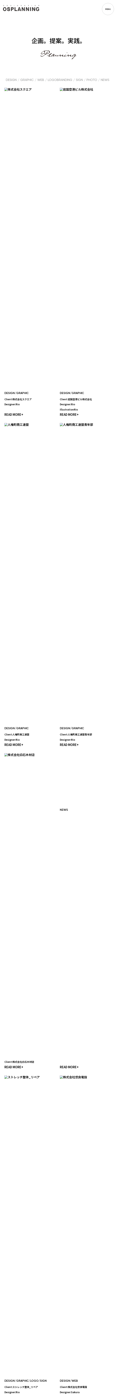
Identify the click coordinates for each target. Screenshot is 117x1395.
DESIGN (11, 80)
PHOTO (91, 80)
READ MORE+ (13, 165)
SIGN (79, 80)
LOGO (52, 80)
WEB (40, 80)
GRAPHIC (27, 80)
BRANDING (64, 80)
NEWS (105, 80)
